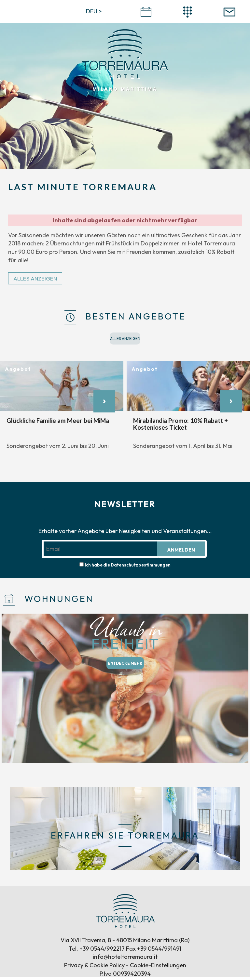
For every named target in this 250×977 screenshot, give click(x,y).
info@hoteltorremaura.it (125, 956)
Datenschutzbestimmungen (141, 564)
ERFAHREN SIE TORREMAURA (125, 835)
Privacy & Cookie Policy (94, 965)
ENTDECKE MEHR (125, 663)
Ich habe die (128, 564)
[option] (61, 409)
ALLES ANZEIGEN (35, 278)
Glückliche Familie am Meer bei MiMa (58, 420)
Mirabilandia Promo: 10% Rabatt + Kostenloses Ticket (180, 424)
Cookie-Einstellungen (158, 965)
